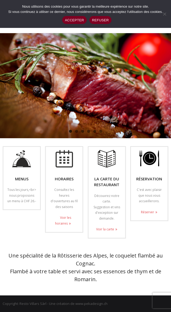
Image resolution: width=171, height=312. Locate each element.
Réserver (147, 212)
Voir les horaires (63, 220)
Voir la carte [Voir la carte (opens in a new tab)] (105, 229)
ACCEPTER (74, 20)
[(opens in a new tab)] (107, 159)
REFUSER (100, 20)
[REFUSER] (164, 14)
